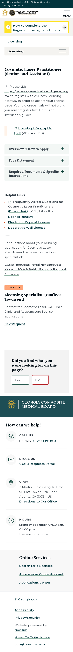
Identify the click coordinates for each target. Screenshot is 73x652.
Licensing (15, 41)
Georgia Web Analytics (30, 644)
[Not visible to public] (35, 206)
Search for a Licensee (36, 566)
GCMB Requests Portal (37, 464)
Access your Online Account (41, 574)
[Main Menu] (66, 13)
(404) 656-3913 (44, 440)
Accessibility (24, 610)
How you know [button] (12, 5)
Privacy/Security (27, 617)
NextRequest (14, 324)
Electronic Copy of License (29, 222)
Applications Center (34, 582)
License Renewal (21, 217)
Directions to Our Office (38, 501)
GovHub (21, 630)
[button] (62, 51)
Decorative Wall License (27, 227)
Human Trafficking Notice (32, 637)
